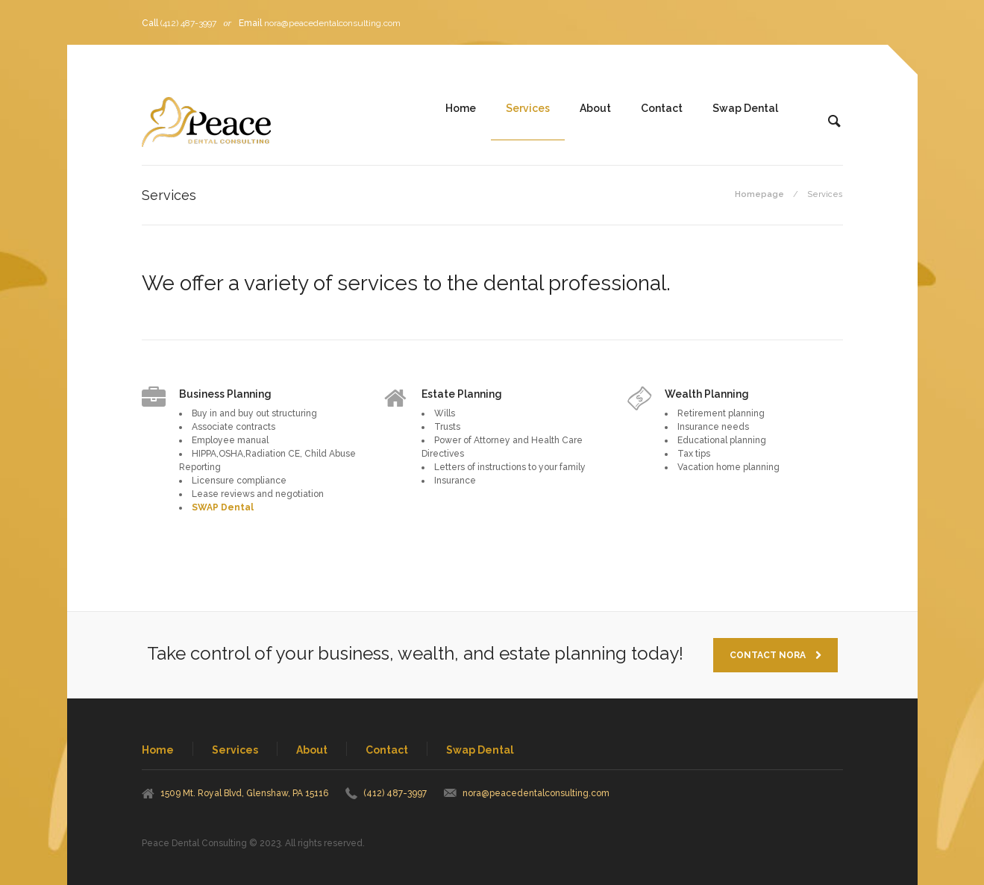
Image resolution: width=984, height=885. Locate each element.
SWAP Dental (224, 507)
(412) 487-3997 (188, 23)
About (595, 108)
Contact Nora (775, 655)
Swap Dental (745, 108)
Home (460, 108)
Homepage (759, 194)
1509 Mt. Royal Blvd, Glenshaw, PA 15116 (244, 793)
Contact (662, 108)
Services (528, 108)
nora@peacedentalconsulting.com (332, 23)
